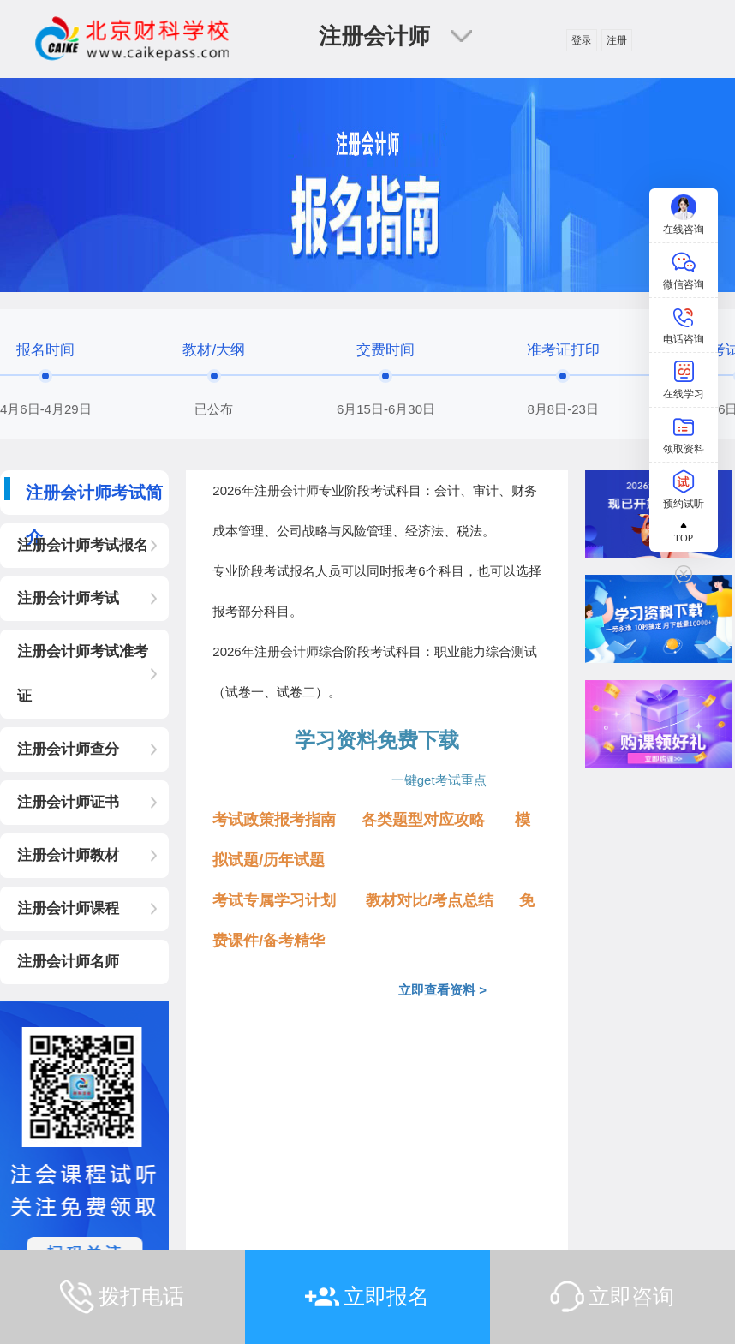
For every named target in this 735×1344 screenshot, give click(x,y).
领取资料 (683, 449)
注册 (617, 40)
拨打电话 (141, 1296)
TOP (683, 538)
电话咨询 (683, 339)
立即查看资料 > (435, 990)
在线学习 (683, 394)
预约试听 (683, 504)
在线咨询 (683, 230)
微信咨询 (683, 284)
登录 (581, 40)
